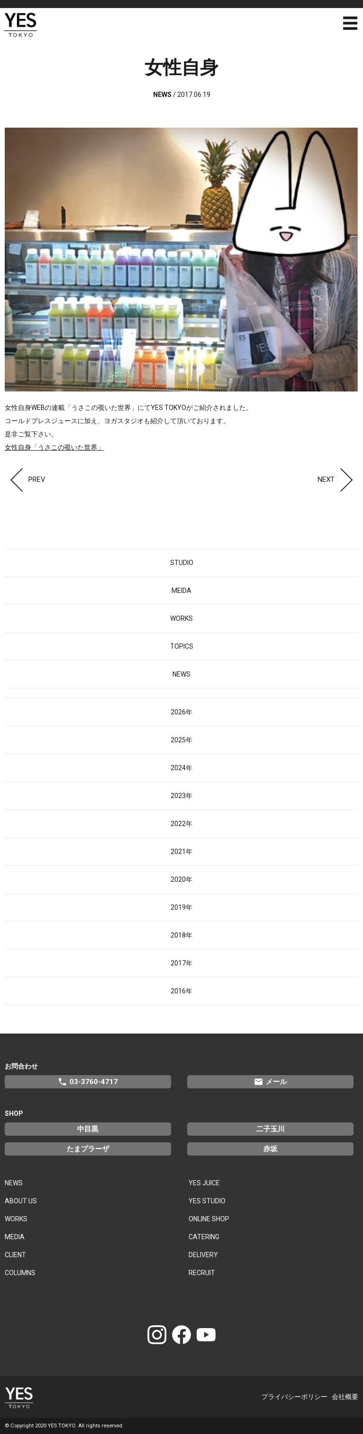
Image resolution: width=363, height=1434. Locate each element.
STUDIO (181, 562)
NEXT (338, 479)
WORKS (181, 618)
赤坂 (270, 1149)
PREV (25, 479)
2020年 (181, 879)
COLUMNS (20, 1273)
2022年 (181, 823)
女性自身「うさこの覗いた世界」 (54, 447)
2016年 (181, 991)
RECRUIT (202, 1273)
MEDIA (15, 1237)
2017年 (181, 963)
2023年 (181, 796)
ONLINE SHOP (209, 1219)
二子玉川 (270, 1129)
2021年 (181, 851)
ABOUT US (21, 1201)
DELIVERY (203, 1255)
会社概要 (345, 1396)
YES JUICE (204, 1183)
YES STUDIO (207, 1201)
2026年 (181, 712)
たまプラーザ (88, 1149)
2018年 (181, 935)
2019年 (181, 907)
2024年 (181, 768)
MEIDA (181, 590)
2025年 (181, 740)
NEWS (181, 674)
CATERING (204, 1237)
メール (270, 1081)
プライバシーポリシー (294, 1396)
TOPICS (181, 646)
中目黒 (87, 1129)
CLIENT (15, 1255)
